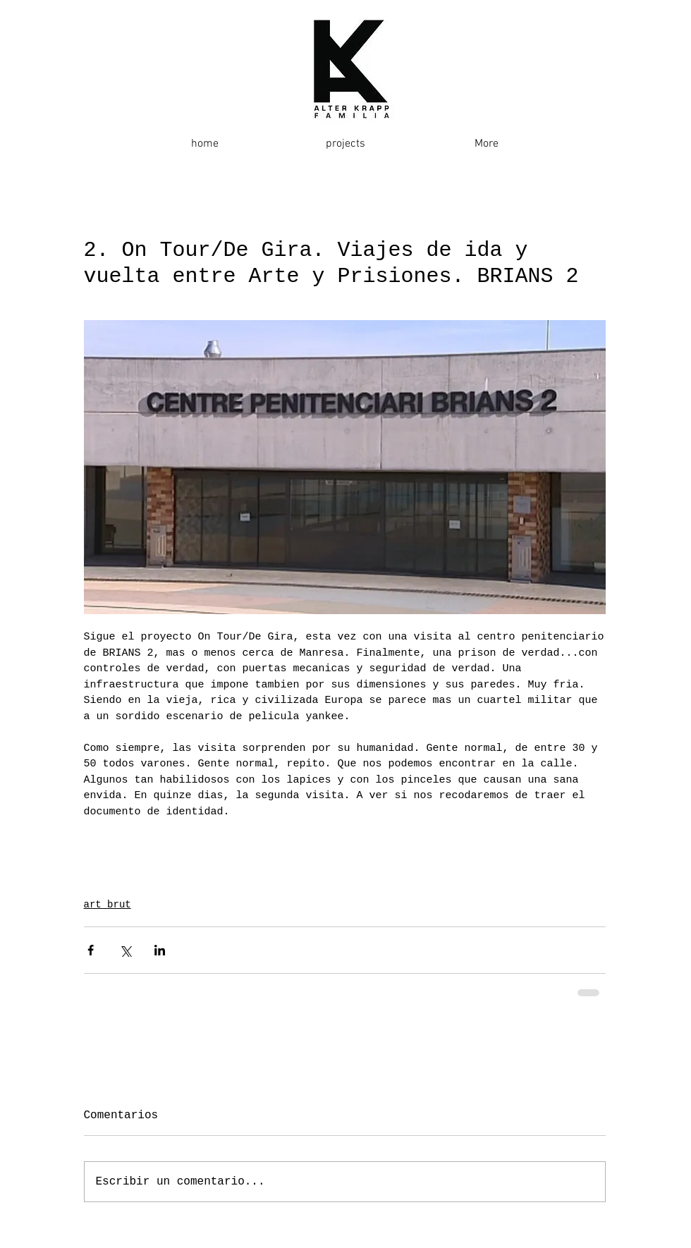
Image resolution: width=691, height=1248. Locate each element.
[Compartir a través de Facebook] (90, 950)
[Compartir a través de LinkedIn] (159, 950)
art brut (107, 904)
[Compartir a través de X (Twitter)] (125, 950)
